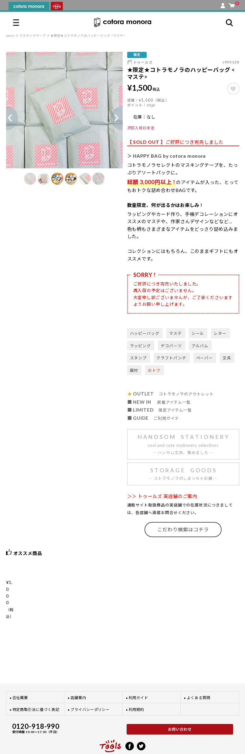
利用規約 (137, 690)
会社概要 (20, 678)
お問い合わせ (180, 709)
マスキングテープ (32, 35)
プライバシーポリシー (90, 690)
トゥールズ (143, 62)
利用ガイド (138, 678)
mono (10, 35)
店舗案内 (78, 678)
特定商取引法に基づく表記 (36, 690)
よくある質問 (198, 678)
